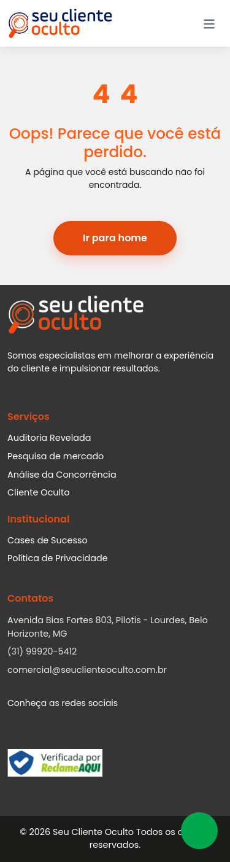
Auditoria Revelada (49, 438)
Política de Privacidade (57, 558)
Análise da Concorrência (62, 474)
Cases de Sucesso (47, 540)
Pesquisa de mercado (55, 456)
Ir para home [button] (115, 238)
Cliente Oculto (38, 492)
